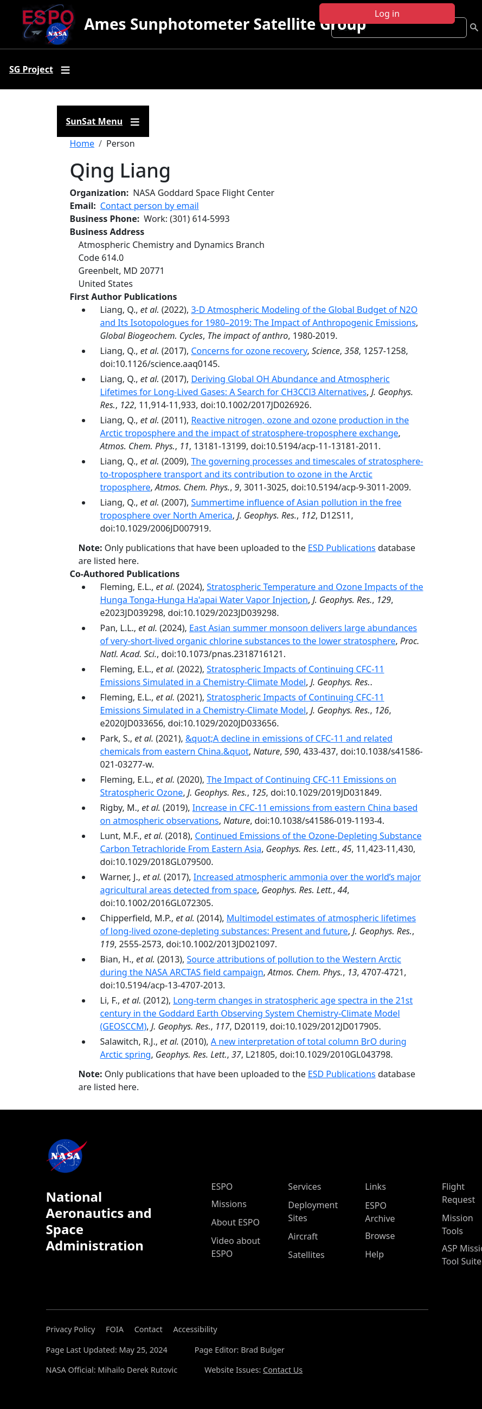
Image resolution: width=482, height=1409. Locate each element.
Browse (380, 1236)
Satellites (306, 1255)
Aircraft (303, 1236)
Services (304, 1186)
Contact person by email (149, 206)
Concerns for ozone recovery (249, 351)
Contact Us (283, 1370)
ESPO (222, 1186)
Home (82, 143)
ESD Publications (342, 548)
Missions (229, 1204)
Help (374, 1254)
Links (375, 1186)
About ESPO (235, 1222)
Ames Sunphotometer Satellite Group (225, 24)
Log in (387, 13)
